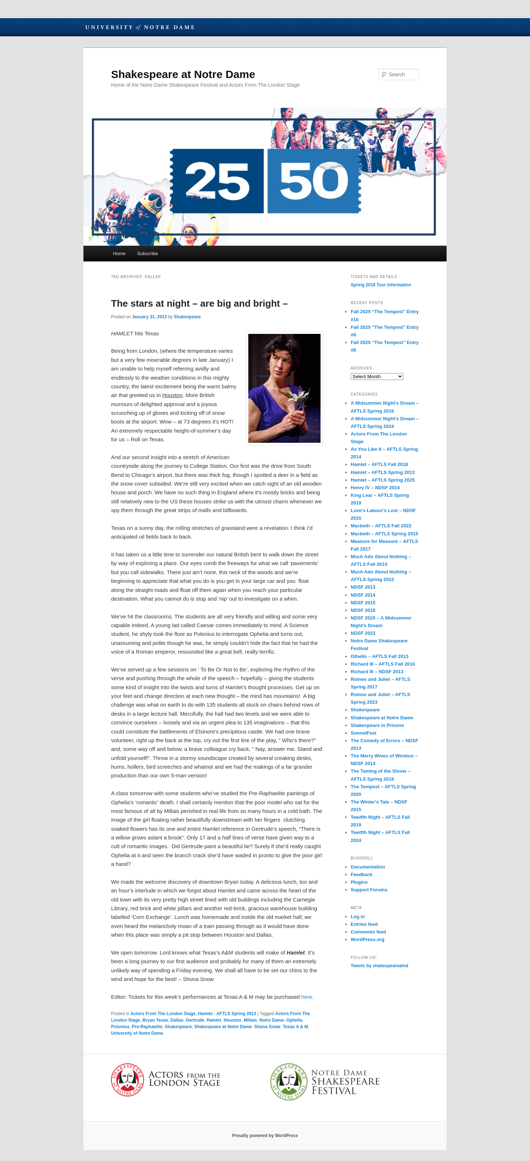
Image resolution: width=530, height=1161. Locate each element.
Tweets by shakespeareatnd (379, 965)
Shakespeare (187, 316)
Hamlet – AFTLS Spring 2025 (383, 480)
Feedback (361, 874)
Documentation (368, 867)
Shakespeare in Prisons (377, 725)
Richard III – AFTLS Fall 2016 (383, 664)
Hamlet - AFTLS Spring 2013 (227, 1013)
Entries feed (364, 924)
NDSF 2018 (363, 610)
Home (119, 253)
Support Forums (369, 889)
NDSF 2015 (363, 602)
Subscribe (147, 253)
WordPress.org (367, 939)
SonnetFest (363, 733)
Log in (358, 916)
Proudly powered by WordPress (265, 1135)
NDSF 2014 (363, 595)
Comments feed (368, 932)
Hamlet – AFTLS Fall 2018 (379, 464)
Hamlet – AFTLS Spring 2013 (383, 472)
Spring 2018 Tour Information (381, 284)
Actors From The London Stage (162, 1013)
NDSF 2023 (363, 633)
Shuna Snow (267, 1026)
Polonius (120, 1026)
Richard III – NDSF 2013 (377, 671)
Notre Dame (272, 1020)
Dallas (177, 1020)
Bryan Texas (155, 1020)
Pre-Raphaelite (147, 1026)
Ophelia (294, 1020)
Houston (232, 1020)
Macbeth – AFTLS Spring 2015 (384, 533)
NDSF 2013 (363, 587)
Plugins (359, 882)
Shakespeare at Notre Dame (183, 74)
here (306, 997)
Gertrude (195, 1020)
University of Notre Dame (139, 27)
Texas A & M (295, 1026)
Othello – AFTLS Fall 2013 (379, 656)
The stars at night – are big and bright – (199, 303)
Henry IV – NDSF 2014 (375, 487)
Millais (250, 1020)
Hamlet (214, 1020)
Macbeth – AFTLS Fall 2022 (381, 525)
